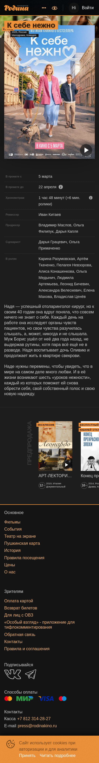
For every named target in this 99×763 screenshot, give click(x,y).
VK (12, 674)
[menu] (41, 8)
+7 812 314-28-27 (34, 718)
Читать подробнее (58, 755)
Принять (27, 755)
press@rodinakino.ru (37, 726)
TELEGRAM (30, 674)
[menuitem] (44, 8)
